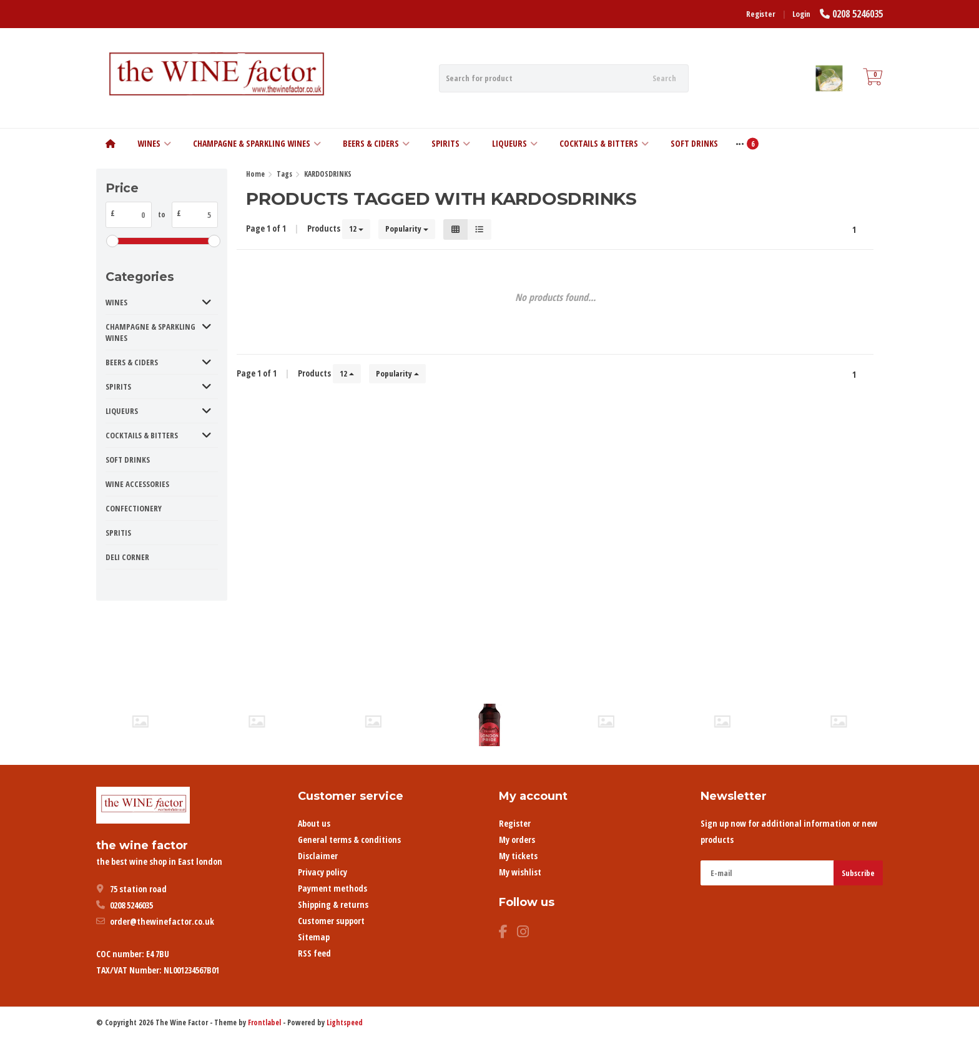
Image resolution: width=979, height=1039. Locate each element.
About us (314, 823)
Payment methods (332, 888)
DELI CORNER (127, 557)
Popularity (406, 228)
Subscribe (858, 873)
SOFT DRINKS (694, 143)
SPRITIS (118, 532)
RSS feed (314, 953)
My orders (517, 839)
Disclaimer (318, 856)
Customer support (331, 921)
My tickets (518, 856)
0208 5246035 (857, 14)
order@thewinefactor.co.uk (162, 921)
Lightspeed (345, 1022)
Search (664, 78)
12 (356, 228)
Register (760, 13)
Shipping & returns (333, 904)
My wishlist (520, 872)
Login (801, 13)
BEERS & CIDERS (376, 143)
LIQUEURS (515, 143)
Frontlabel (264, 1022)
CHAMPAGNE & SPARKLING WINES (257, 143)
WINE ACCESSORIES (137, 484)
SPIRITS (450, 143)
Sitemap (314, 937)
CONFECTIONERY (134, 508)
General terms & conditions (349, 839)
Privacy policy (322, 872)
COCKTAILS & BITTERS (604, 143)
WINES (154, 143)
